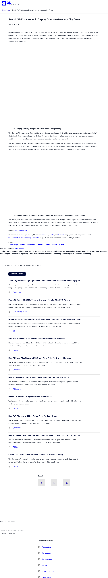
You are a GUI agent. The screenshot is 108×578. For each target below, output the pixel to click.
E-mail (61, 244)
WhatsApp (13, 244)
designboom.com (20, 230)
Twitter (51, 235)
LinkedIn (61, 235)
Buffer (47, 244)
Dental (44, 565)
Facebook (44, 235)
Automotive (46, 547)
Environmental (48, 571)
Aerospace (46, 553)
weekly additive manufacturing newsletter (23, 238)
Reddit (54, 244)
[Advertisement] (54, 504)
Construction (47, 559)
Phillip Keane (19, 249)
